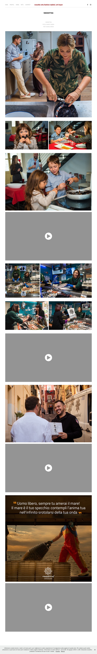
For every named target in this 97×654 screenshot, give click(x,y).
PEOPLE (12, 4)
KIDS (6, 4)
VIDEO (17, 4)
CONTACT (27, 4)
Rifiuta (63, 651)
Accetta (58, 651)
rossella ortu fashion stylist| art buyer (48, 5)
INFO (22, 4)
